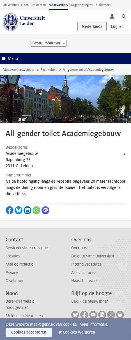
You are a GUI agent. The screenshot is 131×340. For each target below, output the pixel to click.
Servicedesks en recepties (27, 248)
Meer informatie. (93, 324)
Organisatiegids (82, 5)
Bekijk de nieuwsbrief (89, 301)
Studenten (39, 5)
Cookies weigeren (79, 332)
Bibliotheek (103, 5)
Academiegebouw (22, 153)
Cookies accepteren (28, 332)
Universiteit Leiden (16, 5)
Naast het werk (84, 281)
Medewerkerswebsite (18, 69)
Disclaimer (14, 281)
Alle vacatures (83, 272)
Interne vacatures (86, 264)
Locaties (13, 256)
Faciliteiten (48, 69)
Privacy (12, 272)
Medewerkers (58, 5)
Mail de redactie (19, 264)
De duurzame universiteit (92, 256)
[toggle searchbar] (123, 16)
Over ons (79, 248)
